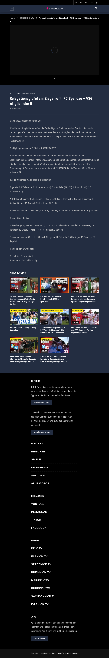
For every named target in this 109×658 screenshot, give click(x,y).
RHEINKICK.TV (41, 572)
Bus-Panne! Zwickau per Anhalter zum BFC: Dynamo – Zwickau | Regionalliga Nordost (84, 330)
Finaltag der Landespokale (51, 310)
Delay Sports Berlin (18, 310)
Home (12, 18)
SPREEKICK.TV (27, 18)
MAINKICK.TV (40, 580)
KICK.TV (36, 548)
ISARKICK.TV (40, 604)
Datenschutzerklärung (70, 653)
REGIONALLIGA (77, 310)
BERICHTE (38, 451)
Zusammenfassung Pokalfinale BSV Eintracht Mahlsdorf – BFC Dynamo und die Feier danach (52, 330)
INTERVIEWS (39, 467)
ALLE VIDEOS (40, 483)
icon (24, 285)
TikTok (36, 519)
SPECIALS (38, 475)
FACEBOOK (39, 527)
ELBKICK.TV (39, 556)
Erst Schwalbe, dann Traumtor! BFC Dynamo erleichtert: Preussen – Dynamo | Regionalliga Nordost (84, 299)
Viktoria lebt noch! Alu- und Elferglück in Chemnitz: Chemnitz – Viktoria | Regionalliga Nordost (24, 359)
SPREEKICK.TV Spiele (29, 93)
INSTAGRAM (39, 511)
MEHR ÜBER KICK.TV (41, 403)
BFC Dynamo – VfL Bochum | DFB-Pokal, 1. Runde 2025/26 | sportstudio (53, 299)
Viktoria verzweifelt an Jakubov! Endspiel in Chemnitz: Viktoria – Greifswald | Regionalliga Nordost (53, 359)
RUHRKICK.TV (40, 588)
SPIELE (36, 459)
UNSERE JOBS (39, 638)
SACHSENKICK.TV (43, 596)
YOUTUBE (38, 503)
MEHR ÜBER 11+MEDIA (42, 432)
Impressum (56, 653)
